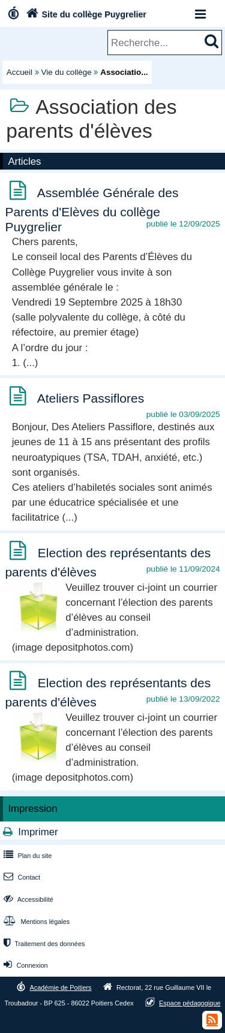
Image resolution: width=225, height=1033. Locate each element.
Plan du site (26, 855)
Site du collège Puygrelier (84, 14)
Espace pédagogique (190, 1003)
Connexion (24, 965)
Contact (20, 877)
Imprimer (38, 832)
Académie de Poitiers (60, 987)
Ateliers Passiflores (91, 398)
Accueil (19, 72)
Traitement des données (43, 943)
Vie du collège (66, 72)
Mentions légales (35, 921)
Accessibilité (27, 899)
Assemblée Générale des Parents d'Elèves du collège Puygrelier (91, 210)
